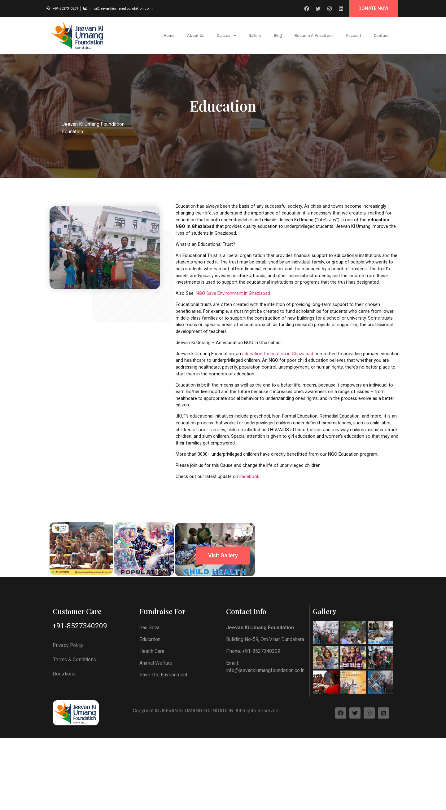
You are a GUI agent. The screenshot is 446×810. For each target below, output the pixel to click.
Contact (381, 35)
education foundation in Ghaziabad (277, 353)
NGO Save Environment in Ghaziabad (233, 293)
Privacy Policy (68, 800)
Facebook (249, 476)
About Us (195, 35)
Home (169, 35)
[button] (373, 8)
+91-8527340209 (80, 781)
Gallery (254, 35)
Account (353, 35)
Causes (226, 36)
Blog (278, 35)
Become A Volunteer (314, 35)
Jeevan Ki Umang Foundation (93, 124)
